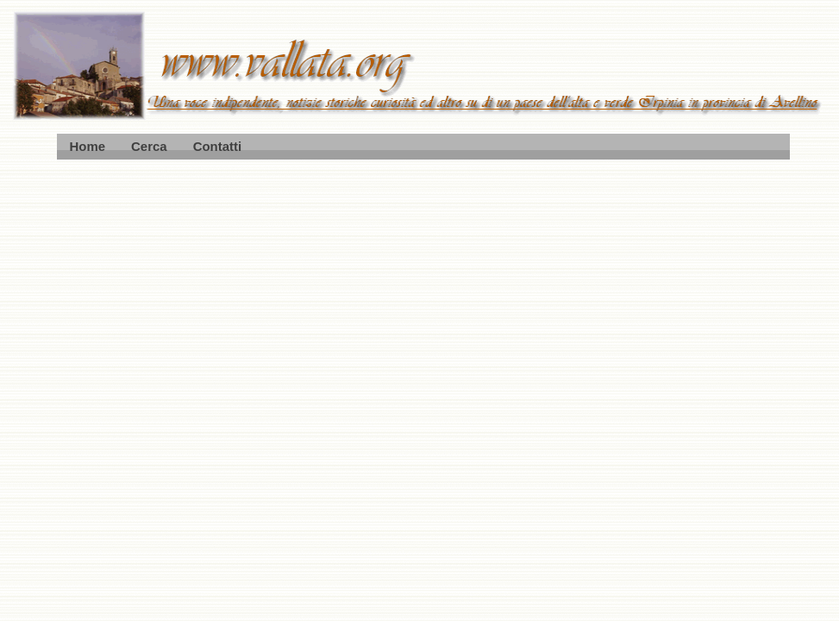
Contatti (217, 146)
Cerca (149, 146)
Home (88, 146)
